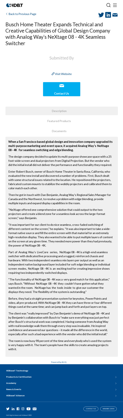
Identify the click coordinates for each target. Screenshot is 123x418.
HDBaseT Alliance (61, 395)
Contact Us (91, 409)
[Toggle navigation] (115, 5)
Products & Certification (61, 377)
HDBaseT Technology (17, 370)
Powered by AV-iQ (58, 362)
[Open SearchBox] (108, 5)
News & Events (61, 389)
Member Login (108, 409)
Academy (61, 383)
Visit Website (62, 74)
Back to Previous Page (20, 14)
